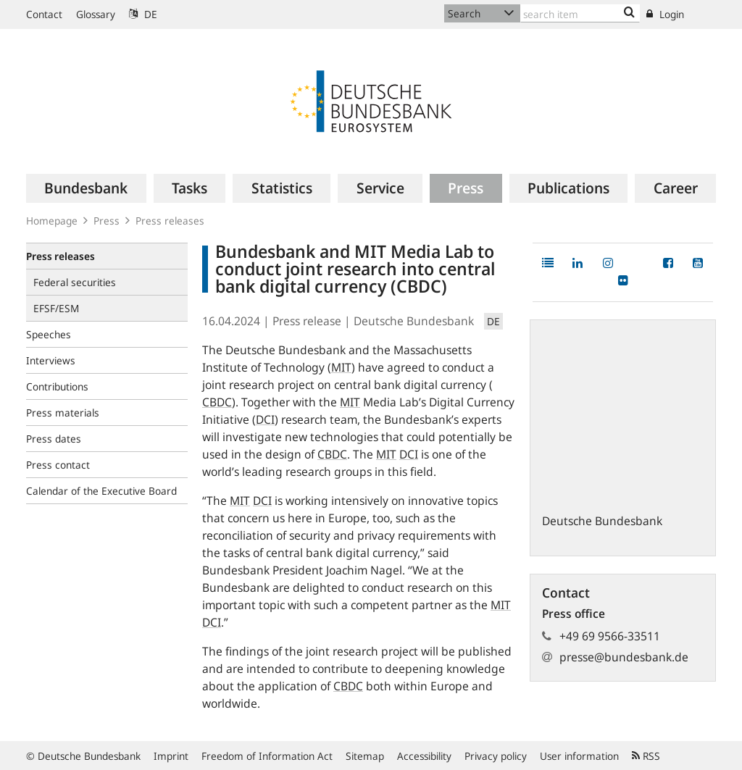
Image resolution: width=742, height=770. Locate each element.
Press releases (170, 220)
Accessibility (424, 756)
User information (579, 756)
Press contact (58, 465)
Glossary (95, 14)
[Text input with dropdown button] (580, 13)
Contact (44, 14)
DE (143, 14)
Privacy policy (495, 756)
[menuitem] (86, 188)
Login (665, 14)
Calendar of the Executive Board (101, 491)
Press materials (62, 412)
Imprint (171, 756)
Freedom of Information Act (267, 756)
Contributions (57, 386)
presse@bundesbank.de (623, 657)
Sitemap (365, 756)
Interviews (50, 360)
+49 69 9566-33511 (609, 636)
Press (106, 220)
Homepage (52, 220)
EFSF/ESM (56, 308)
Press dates (53, 438)
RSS (646, 756)
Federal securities (74, 282)
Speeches (48, 334)
